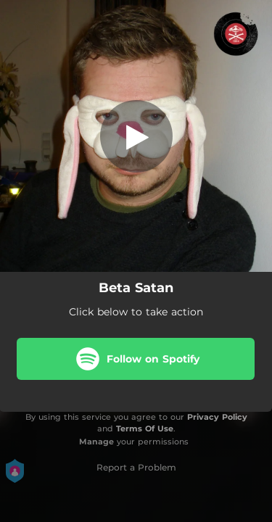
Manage (96, 441)
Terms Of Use (144, 428)
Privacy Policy (217, 417)
